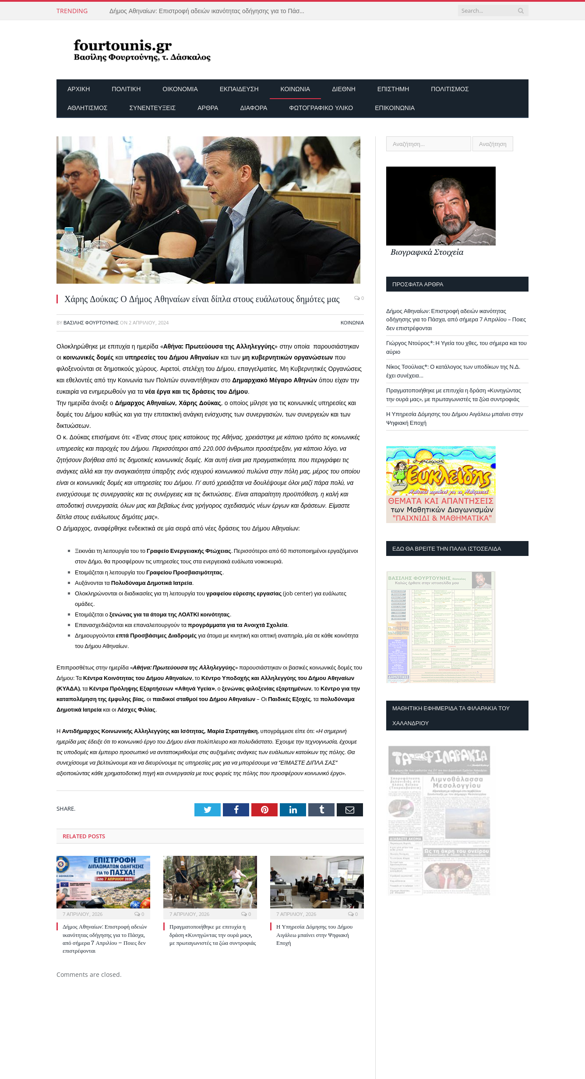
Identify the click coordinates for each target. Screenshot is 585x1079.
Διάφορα (253, 107)
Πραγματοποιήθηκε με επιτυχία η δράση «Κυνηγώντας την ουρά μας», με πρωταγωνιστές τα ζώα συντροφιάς (212, 934)
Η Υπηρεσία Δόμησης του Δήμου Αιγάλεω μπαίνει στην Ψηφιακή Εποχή (314, 934)
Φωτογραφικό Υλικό (321, 107)
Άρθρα (207, 107)
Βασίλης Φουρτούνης (91, 322)
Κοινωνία (295, 89)
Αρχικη (78, 89)
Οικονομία (179, 89)
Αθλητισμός (87, 107)
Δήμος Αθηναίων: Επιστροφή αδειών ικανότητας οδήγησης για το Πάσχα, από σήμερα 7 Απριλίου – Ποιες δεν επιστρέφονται (210, 11)
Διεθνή (344, 89)
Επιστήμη (393, 89)
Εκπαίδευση (239, 89)
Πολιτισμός (450, 89)
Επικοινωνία (395, 107)
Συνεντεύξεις (152, 107)
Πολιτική (126, 89)
